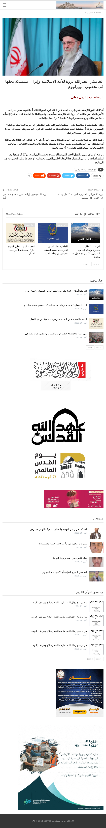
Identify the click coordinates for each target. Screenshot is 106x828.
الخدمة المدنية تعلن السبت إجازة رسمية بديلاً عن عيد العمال (58, 319)
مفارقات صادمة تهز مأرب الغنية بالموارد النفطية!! (63, 543)
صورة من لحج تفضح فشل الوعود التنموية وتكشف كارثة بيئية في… (55, 333)
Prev (96, 264)
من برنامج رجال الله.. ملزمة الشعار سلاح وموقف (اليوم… (58, 602)
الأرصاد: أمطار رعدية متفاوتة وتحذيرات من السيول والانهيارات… (56, 291)
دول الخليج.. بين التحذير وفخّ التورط (70, 558)
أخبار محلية (94, 225)
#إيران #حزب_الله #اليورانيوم (85, 169)
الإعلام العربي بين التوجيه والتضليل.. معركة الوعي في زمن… (57, 529)
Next (86, 264)
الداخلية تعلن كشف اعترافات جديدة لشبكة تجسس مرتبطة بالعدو (55, 305)
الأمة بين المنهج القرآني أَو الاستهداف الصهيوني (64, 572)
